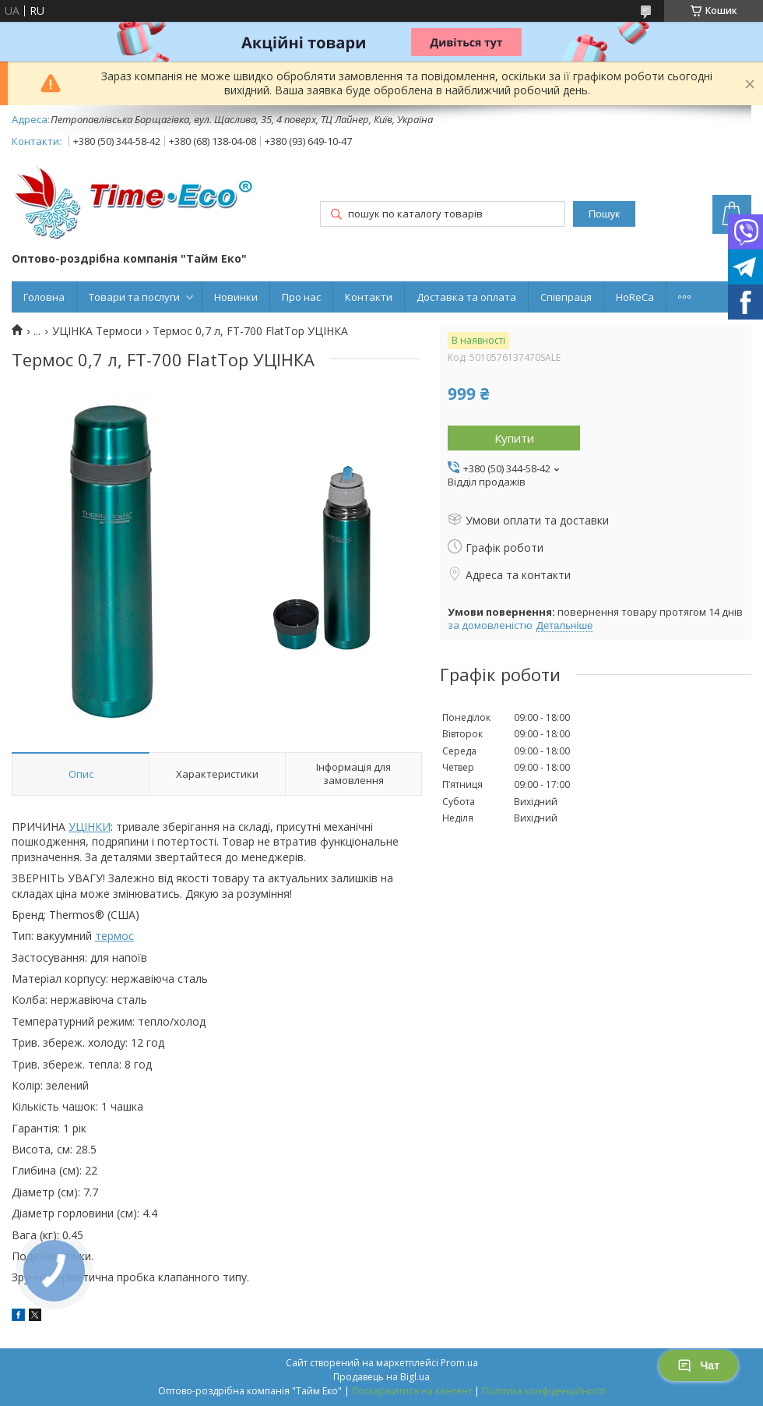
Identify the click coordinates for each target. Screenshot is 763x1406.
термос (114, 935)
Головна (44, 297)
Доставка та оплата (466, 297)
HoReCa (635, 297)
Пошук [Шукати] (604, 214)
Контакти (368, 297)
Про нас (301, 297)
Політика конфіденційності (544, 1390)
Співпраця (566, 297)
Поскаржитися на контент (412, 1390)
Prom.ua (459, 1362)
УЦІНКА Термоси (97, 331)
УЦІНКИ (90, 826)
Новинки (236, 297)
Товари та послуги (134, 297)
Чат (698, 1365)
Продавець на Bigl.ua (381, 1376)
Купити (514, 438)
